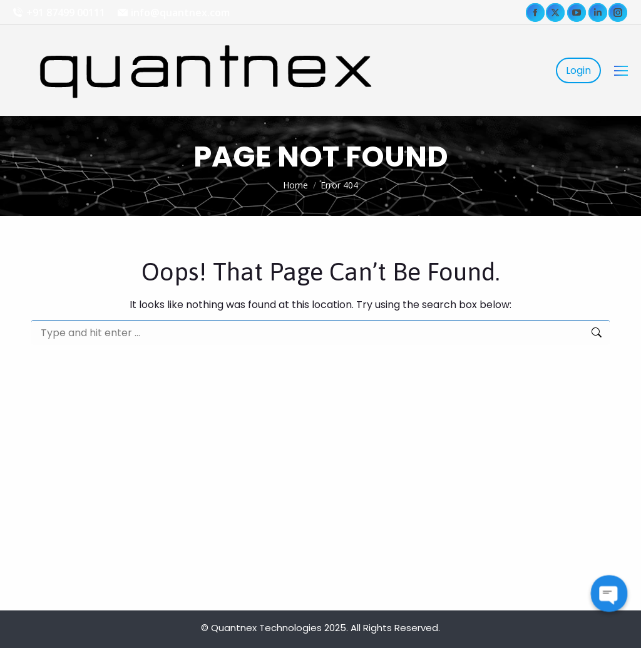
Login (578, 70)
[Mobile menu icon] (620, 70)
